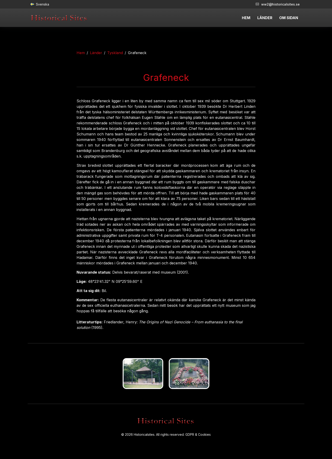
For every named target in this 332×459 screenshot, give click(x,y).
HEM (246, 17)
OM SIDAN (288, 17)
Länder (96, 52)
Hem (81, 52)
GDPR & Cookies (198, 434)
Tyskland (115, 52)
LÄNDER (264, 17)
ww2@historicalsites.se (278, 4)
